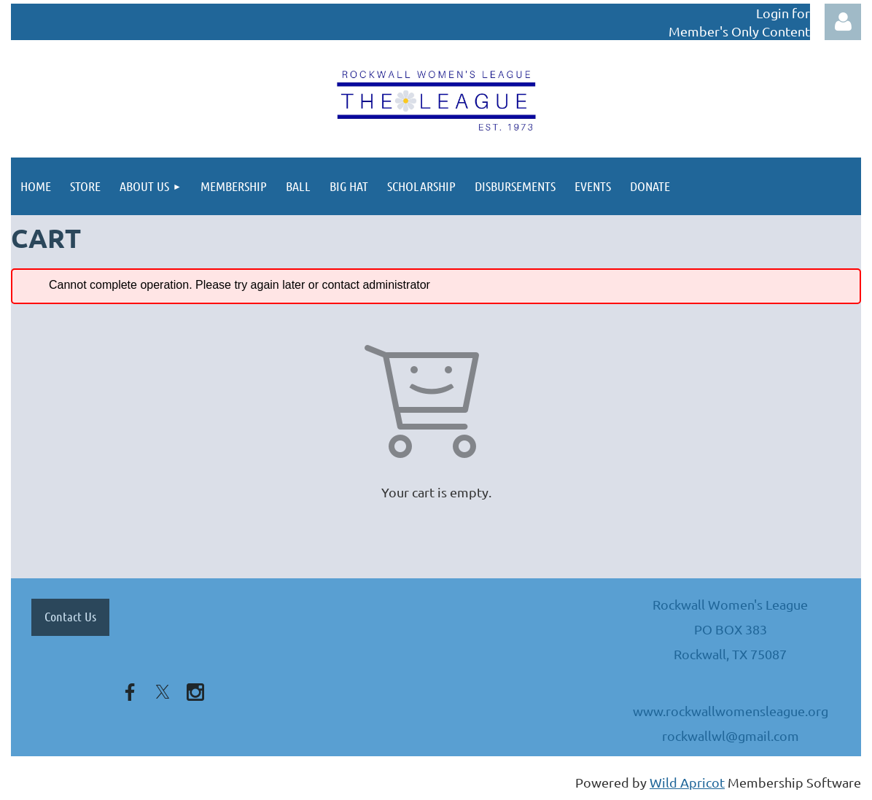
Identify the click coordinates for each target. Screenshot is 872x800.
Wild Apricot (687, 782)
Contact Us (70, 616)
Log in (843, 22)
